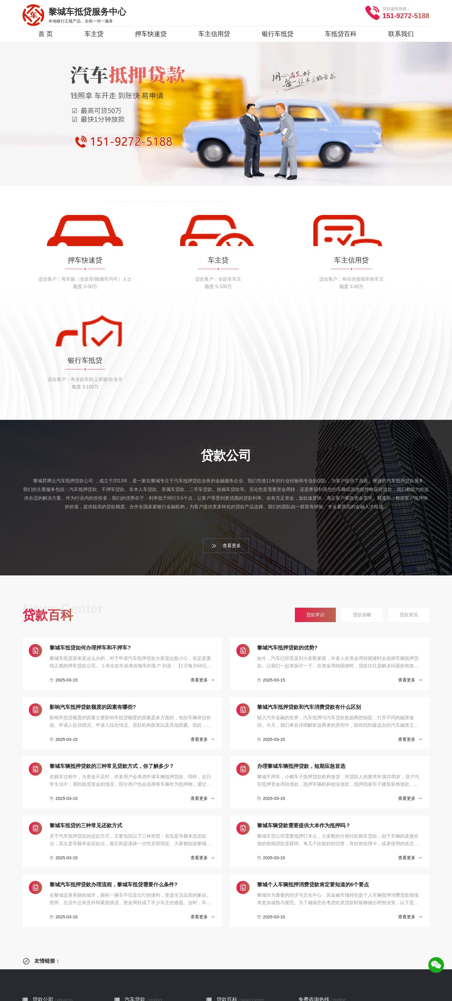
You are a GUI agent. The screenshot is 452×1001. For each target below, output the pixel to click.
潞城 (304, 983)
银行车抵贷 (134, 952)
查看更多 (226, 456)
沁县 (276, 983)
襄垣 (193, 983)
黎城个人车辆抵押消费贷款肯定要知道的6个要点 (313, 795)
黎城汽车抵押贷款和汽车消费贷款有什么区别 (309, 617)
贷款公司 (43, 910)
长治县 (177, 983)
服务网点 (40, 943)
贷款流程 (40, 935)
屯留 (207, 983)
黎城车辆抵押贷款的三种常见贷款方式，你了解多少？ (112, 676)
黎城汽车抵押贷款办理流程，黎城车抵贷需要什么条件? (113, 795)
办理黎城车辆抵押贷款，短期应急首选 (301, 676)
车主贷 (130, 935)
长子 (249, 983)
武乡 (263, 983)
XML (279, 994)
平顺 (221, 983)
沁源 (290, 983)
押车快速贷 (134, 926)
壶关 (235, 983)
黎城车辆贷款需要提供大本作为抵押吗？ (304, 736)
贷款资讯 (224, 943)
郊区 (161, 983)
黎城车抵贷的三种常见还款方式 (86, 736)
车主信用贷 (134, 943)
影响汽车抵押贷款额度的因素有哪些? (93, 617)
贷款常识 (224, 926)
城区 (147, 983)
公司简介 (40, 926)
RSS (293, 994)
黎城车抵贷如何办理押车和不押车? (90, 558)
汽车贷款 (135, 910)
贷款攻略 (224, 935)
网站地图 (262, 994)
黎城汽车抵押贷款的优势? (287, 558)
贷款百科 (226, 910)
